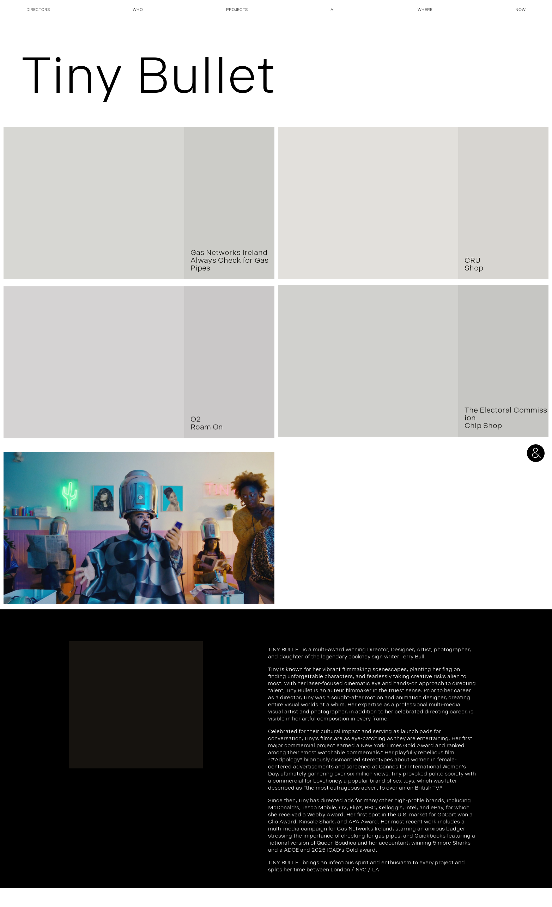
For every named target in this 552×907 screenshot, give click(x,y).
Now (520, 10)
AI (332, 10)
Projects (237, 10)
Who (138, 10)
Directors (38, 10)
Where (425, 10)
